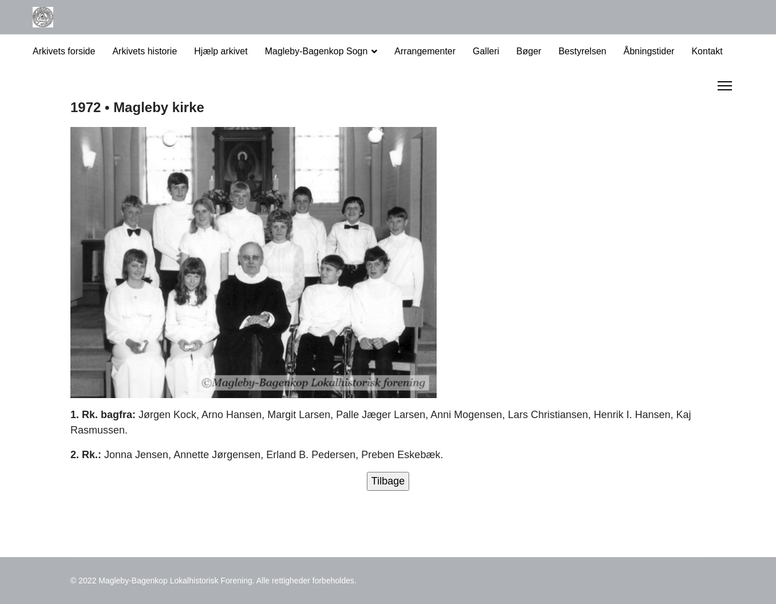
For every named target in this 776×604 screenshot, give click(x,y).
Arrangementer (425, 51)
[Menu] (725, 86)
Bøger (528, 51)
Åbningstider (648, 51)
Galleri (486, 51)
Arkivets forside (64, 51)
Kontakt (706, 51)
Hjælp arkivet (220, 51)
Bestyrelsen (583, 51)
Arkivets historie (144, 51)
